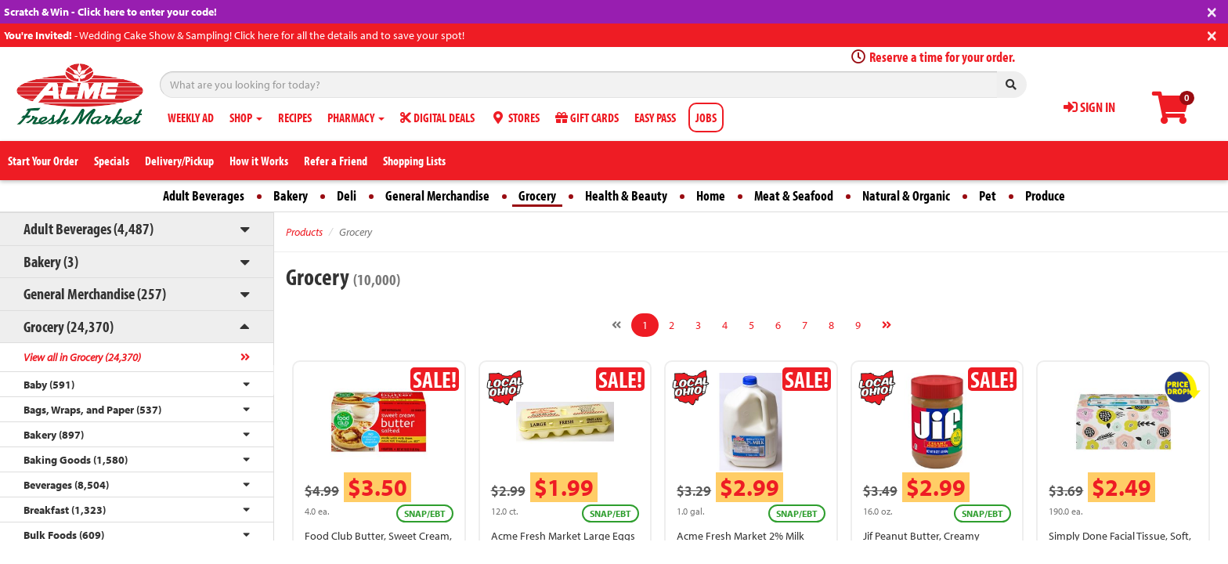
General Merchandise (437, 195)
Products (304, 232)
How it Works (258, 160)
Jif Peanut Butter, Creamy (921, 536)
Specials (111, 160)
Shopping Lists (414, 160)
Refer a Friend (335, 160)
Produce (1045, 195)
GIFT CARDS (587, 117)
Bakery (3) (50, 261)
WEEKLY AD (191, 117)
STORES (515, 117)
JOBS (706, 117)
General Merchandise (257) (94, 293)
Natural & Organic (906, 195)
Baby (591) (48, 385)
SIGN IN (1089, 107)
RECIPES (295, 117)
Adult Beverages (203, 195)
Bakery (290, 195)
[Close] (1212, 10)
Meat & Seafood (793, 195)
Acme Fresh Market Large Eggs (563, 536)
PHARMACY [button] (356, 117)
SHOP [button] (245, 117)
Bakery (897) (53, 435)
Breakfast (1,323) (64, 510)
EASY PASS (655, 117)
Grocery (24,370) (68, 326)
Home (710, 195)
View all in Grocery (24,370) (82, 357)
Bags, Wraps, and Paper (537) (92, 410)
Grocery (537, 195)
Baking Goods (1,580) (75, 460)
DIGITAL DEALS (437, 117)
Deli (346, 195)
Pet (987, 195)
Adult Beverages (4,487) (88, 228)
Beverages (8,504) (66, 485)
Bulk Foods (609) (63, 535)
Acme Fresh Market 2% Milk (740, 536)
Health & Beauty (626, 195)
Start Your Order (43, 160)
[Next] (886, 325)
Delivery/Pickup (179, 160)
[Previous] (616, 325)
